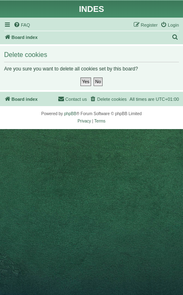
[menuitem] (22, 25)
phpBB (70, 113)
